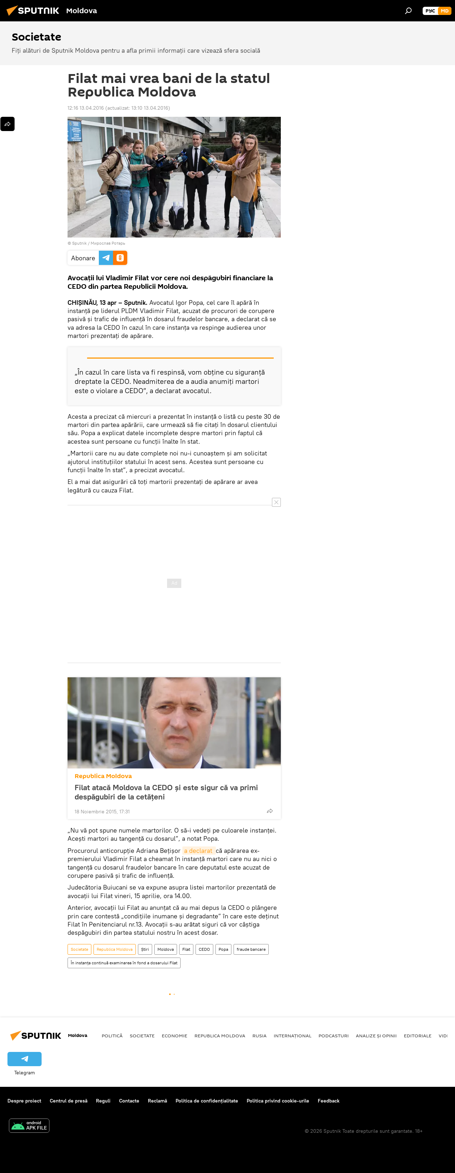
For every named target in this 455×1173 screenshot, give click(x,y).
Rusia (259, 1035)
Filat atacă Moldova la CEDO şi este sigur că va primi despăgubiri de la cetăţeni (166, 792)
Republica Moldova (103, 776)
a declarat (199, 850)
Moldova (165, 949)
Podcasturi (333, 1035)
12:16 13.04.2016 (86, 108)
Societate (79, 949)
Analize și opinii (376, 1035)
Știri (145, 949)
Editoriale (418, 1035)
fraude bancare (251, 949)
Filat (186, 949)
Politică (112, 1035)
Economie (174, 1035)
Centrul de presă (68, 1101)
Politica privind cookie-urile (278, 1101)
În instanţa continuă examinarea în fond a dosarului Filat (124, 962)
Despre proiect (24, 1101)
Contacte (129, 1101)
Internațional (292, 1035)
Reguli (103, 1101)
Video (446, 1035)
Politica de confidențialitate (207, 1101)
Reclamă (157, 1101)
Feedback (328, 1101)
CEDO (204, 949)
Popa (223, 949)
